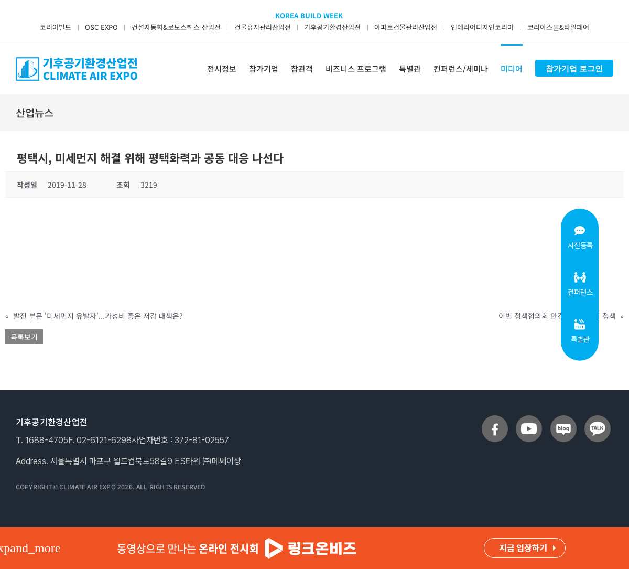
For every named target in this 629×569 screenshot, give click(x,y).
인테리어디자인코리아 (482, 27)
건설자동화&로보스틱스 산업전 (176, 27)
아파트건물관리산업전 (405, 27)
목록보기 (24, 336)
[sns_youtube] (529, 419)
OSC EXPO (101, 27)
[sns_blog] (563, 419)
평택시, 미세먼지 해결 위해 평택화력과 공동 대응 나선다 (150, 157)
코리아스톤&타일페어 (558, 27)
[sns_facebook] (495, 419)
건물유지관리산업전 (262, 27)
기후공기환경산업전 (332, 27)
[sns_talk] (597, 419)
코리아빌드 (55, 27)
